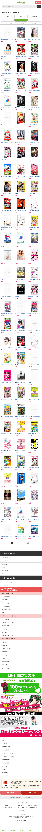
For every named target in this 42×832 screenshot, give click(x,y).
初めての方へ (5, 772)
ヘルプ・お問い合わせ (7, 776)
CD (34, 20)
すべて (2, 23)
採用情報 (24, 803)
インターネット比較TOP (8, 753)
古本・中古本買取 (6, 596)
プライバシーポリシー (19, 805)
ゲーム (7, 20)
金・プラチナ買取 (6, 668)
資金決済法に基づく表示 (32, 807)
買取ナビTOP (5, 740)
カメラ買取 (4, 645)
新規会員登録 (32, 793)
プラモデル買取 (5, 625)
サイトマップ (21, 810)
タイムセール (5, 585)
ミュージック (17, 23)
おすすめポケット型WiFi (8, 756)
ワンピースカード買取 (7, 635)
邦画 (11, 23)
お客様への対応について (9, 807)
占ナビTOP (4, 766)
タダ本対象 (34, 16)
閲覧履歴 (29, 830)
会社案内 (17, 803)
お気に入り (12, 830)
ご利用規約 (21, 807)
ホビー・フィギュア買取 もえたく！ (11, 616)
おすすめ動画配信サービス (8, 750)
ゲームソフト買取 (6, 603)
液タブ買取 (4, 652)
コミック (21, 16)
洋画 (7, 23)
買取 (39, 2)
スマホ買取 (4, 655)
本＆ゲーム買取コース (7, 593)
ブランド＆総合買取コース (8, 638)
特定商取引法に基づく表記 (21, 817)
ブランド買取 (5, 665)
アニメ (22, 23)
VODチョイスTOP (6, 743)
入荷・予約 (21, 830)
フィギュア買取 (5, 619)
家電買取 (4, 642)
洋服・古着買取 (5, 661)
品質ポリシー (8, 805)
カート (37, 830)
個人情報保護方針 (32, 805)
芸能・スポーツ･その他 (31, 23)
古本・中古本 (7, 16)
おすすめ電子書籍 (6, 746)
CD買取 (3, 612)
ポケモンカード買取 (7, 632)
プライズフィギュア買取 (8, 622)
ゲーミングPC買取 (6, 648)
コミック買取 (5, 599)
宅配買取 (11, 793)
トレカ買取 (4, 629)
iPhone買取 (5, 658)
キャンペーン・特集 (7, 582)
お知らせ (4, 769)
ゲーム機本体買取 (6, 606)
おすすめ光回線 (5, 763)
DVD (21, 20)
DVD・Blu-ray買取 (6, 609)
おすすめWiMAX (6, 759)
